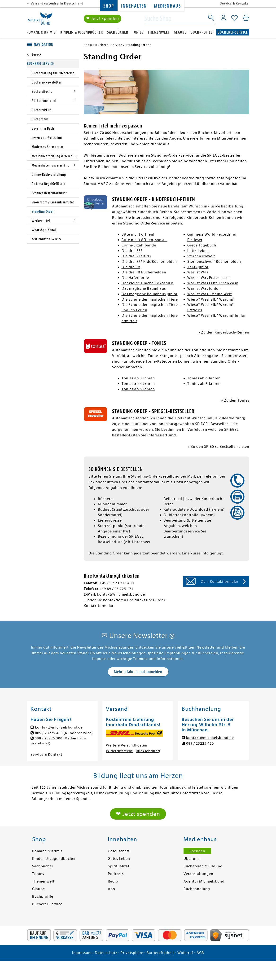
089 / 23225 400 (49, 733)
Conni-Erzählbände (139, 245)
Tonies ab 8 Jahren (204, 384)
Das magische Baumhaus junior (150, 294)
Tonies (138, 32)
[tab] (53, 45)
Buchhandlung (197, 889)
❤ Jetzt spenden (102, 18)
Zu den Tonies (236, 400)
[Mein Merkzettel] (234, 18)
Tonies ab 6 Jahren (204, 378)
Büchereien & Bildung (203, 867)
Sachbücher (117, 32)
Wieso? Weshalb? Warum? (210, 299)
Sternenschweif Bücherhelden (214, 261)
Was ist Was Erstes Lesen (209, 278)
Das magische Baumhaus (144, 288)
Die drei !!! (131, 267)
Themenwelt (159, 32)
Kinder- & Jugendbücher (81, 32)
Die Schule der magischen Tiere (150, 299)
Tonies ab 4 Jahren (138, 384)
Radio (113, 882)
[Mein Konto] (223, 17)
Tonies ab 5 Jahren (138, 389)
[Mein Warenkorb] (245, 17)
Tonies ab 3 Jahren (138, 378)
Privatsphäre (132, 953)
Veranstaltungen (198, 874)
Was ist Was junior (203, 288)
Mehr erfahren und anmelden (138, 671)
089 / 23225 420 (200, 743)
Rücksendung (148, 751)
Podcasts (116, 874)
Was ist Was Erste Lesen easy (212, 283)
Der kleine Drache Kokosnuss (148, 283)
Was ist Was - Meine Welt (209, 294)
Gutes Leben (119, 859)
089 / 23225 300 (49, 738)
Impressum (82, 953)
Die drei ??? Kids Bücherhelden (149, 261)
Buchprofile (202, 32)
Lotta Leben (198, 251)
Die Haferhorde (135, 278)
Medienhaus (167, 6)
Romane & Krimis (41, 32)
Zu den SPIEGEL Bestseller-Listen (220, 446)
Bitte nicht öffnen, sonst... (144, 240)
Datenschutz (106, 953)
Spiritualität (118, 867)
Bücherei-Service (233, 32)
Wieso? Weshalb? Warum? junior (216, 315)
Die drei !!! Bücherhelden (144, 272)
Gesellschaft (119, 852)
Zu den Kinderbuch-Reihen (225, 332)
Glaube (180, 32)
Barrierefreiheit (160, 953)
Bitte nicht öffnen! (138, 234)
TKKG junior (198, 267)
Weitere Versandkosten (126, 745)
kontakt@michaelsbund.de (121, 594)
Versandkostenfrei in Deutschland (57, 3)
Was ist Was (197, 272)
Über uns (191, 859)
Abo (111, 889)
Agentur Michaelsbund (204, 882)
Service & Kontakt (234, 3)
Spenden (197, 852)
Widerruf (185, 953)
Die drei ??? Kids (136, 256)
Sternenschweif (201, 256)
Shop (108, 6)
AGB (200, 953)
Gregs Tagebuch (201, 245)
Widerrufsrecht (119, 751)
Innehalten (134, 6)
